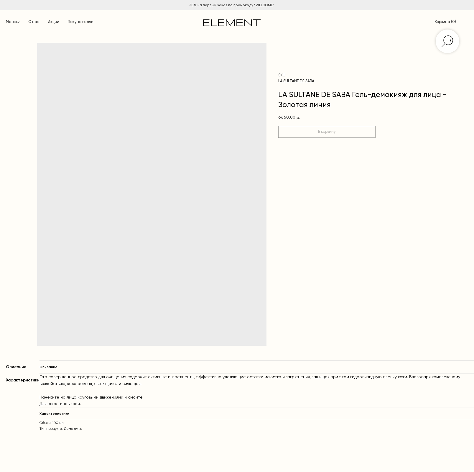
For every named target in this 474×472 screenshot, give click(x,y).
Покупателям (80, 22)
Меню (11, 22)
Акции (53, 22)
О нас (33, 22)
